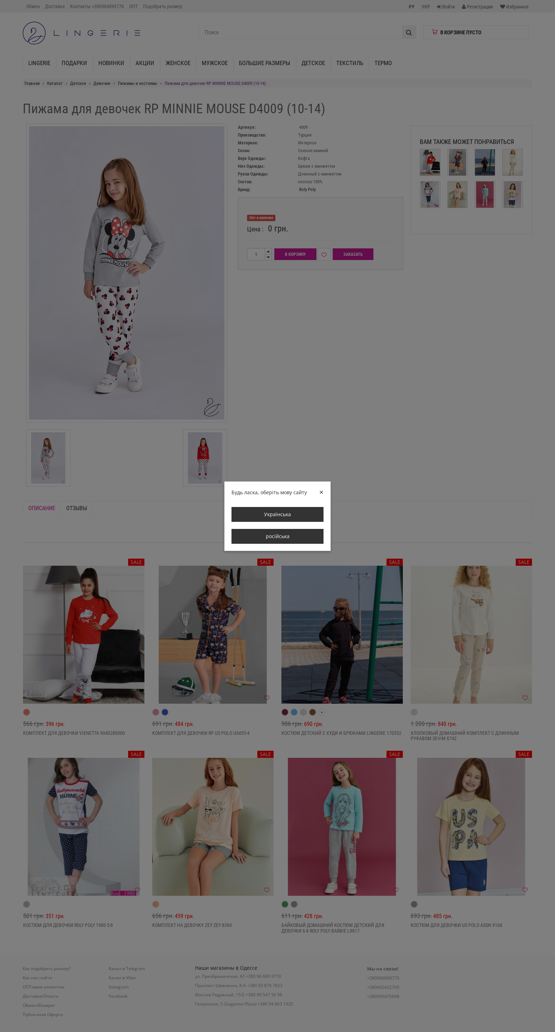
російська (278, 536)
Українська (277, 514)
